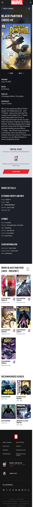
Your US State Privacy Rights (10, 501)
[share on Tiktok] (28, 490)
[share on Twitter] (7, 490)
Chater (5, 365)
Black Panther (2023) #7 (20, 331)
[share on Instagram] (10, 490)
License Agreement (24, 503)
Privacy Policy (20, 499)
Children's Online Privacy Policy (10, 503)
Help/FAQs (6, 446)
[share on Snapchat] (19, 490)
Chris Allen (19, 96)
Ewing (2, 302)
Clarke (8, 302)
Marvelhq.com (20, 450)
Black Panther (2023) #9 (20, 299)
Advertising (20, 442)
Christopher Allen (7, 96)
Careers (5, 450)
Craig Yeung (8, 228)
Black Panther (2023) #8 (5, 331)
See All (28, 269)
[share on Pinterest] (22, 490)
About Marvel (7, 442)
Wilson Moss (8, 235)
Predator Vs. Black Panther (22, 422)
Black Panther (5, 397)
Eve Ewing (5, 89)
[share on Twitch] (25, 490)
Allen (5, 302)
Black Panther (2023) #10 (5, 299)
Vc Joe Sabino (10, 233)
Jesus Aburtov (10, 230)
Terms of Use (12, 499)
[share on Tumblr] (13, 490)
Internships (7, 454)
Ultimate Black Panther (21, 397)
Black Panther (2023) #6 (5, 362)
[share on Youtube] (16, 490)
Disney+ (18, 446)
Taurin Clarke (6, 103)
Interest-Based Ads (11, 505)
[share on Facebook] (4, 490)
